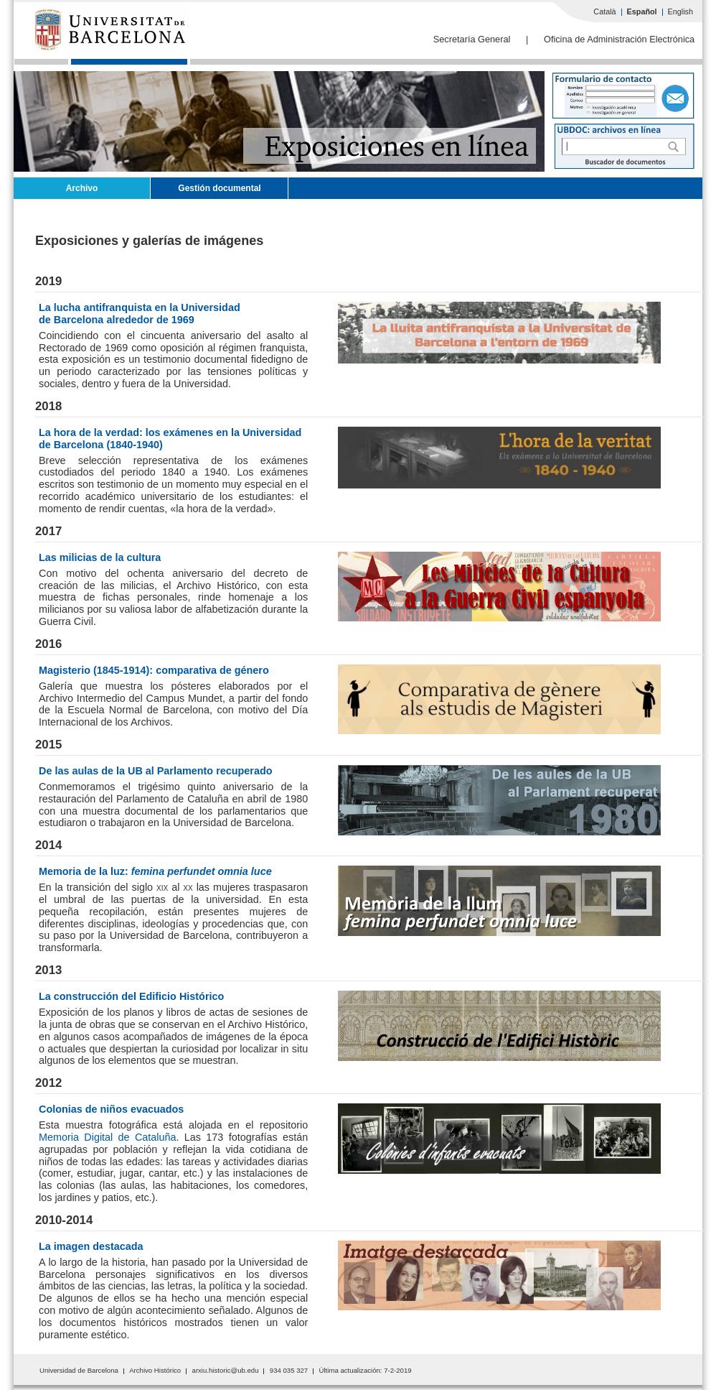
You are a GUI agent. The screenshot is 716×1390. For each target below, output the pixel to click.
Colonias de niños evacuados (111, 1109)
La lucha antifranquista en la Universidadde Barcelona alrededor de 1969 (139, 313)
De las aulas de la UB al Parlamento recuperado (156, 771)
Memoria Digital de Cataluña (107, 1137)
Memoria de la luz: (155, 871)
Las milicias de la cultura (100, 557)
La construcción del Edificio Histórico (131, 996)
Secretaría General (472, 39)
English (680, 11)
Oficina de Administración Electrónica (619, 39)
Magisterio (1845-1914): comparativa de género (154, 670)
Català (604, 11)
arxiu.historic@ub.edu (225, 1370)
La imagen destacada (91, 1246)
